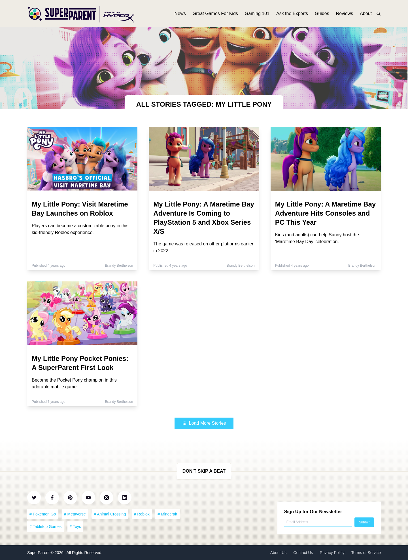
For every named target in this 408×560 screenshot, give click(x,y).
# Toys (75, 526)
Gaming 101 (257, 13)
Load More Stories (204, 423)
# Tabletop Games (45, 526)
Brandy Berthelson (119, 266)
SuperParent (39, 552)
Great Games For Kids (215, 13)
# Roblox (142, 514)
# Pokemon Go (42, 514)
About (366, 13)
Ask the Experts (292, 13)
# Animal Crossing (110, 514)
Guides (322, 13)
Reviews (344, 13)
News (180, 13)
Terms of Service (366, 552)
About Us (278, 552)
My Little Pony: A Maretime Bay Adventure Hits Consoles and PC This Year (325, 213)
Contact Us (303, 552)
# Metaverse (75, 514)
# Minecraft (167, 514)
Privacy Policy (332, 552)
